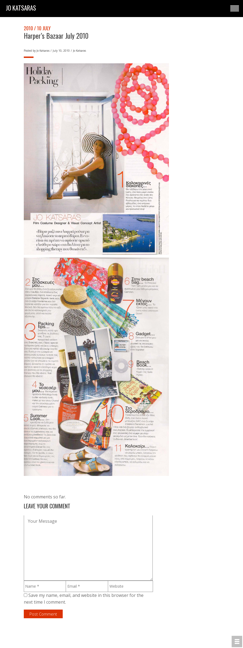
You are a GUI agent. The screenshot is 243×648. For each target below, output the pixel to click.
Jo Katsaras (42, 50)
